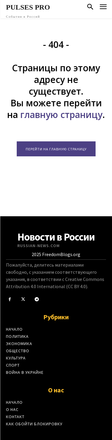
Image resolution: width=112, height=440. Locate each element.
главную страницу (61, 114)
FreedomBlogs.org (61, 254)
